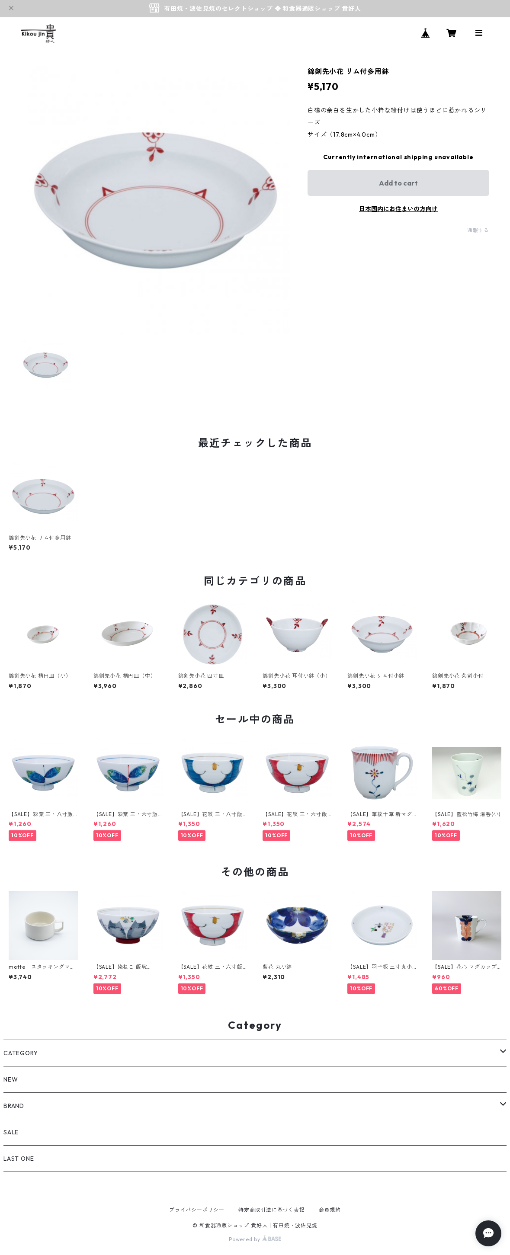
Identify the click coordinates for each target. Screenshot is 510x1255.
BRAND (13, 1106)
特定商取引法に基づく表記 (271, 1210)
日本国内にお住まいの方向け (398, 209)
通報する (478, 230)
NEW (10, 1079)
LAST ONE (18, 1158)
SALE (11, 1132)
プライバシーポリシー (197, 1210)
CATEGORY (20, 1053)
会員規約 (330, 1210)
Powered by (255, 1239)
